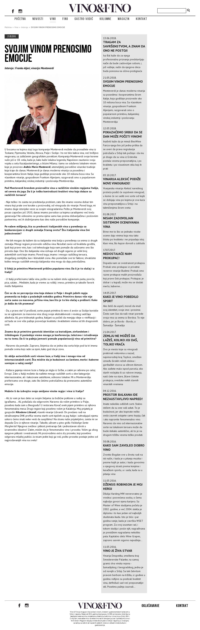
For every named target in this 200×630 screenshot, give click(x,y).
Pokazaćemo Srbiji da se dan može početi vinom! (122, 134)
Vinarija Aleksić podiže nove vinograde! (122, 181)
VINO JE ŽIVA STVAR (117, 550)
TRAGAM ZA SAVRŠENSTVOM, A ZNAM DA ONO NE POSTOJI (124, 46)
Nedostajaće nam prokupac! (117, 256)
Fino (65, 19)
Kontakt (141, 19)
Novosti (38, 19)
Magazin (123, 19)
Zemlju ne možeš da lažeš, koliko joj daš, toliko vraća (120, 340)
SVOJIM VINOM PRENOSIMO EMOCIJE (48, 27)
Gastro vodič (84, 19)
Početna (20, 19)
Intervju (24, 27)
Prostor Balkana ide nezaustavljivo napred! (123, 396)
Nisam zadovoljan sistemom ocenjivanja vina (121, 222)
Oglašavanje (151, 605)
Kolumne (105, 19)
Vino (53, 19)
